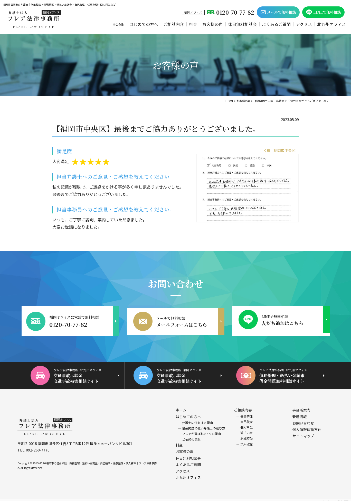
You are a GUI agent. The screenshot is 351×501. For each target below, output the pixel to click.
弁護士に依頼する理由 (197, 419)
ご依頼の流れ (191, 436)
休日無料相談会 (242, 24)
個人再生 (246, 424)
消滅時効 (246, 435)
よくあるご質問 (276, 24)
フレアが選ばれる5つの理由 (201, 430)
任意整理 (246, 412)
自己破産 (246, 418)
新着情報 (299, 413)
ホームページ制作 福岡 (335, 498)
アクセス (304, 24)
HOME (118, 24)
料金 (193, 24)
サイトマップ (303, 432)
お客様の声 (212, 24)
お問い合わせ (303, 419)
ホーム (181, 406)
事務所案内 (301, 406)
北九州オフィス (331, 24)
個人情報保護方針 (306, 426)
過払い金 (246, 429)
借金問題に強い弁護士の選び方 (203, 425)
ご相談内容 (173, 24)
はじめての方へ (143, 24)
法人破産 (246, 440)
